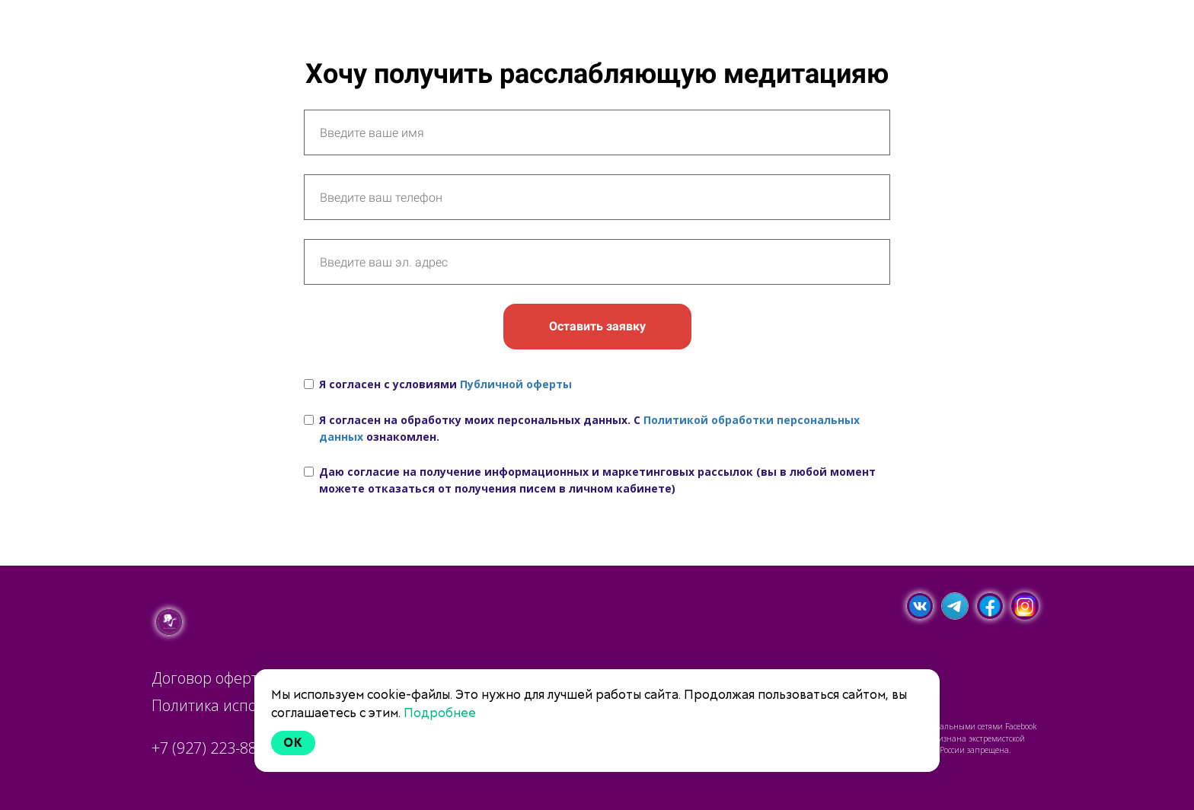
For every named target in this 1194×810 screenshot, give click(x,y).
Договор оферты (211, 678)
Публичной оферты (516, 384)
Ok (293, 743)
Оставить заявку (597, 326)
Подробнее (440, 713)
